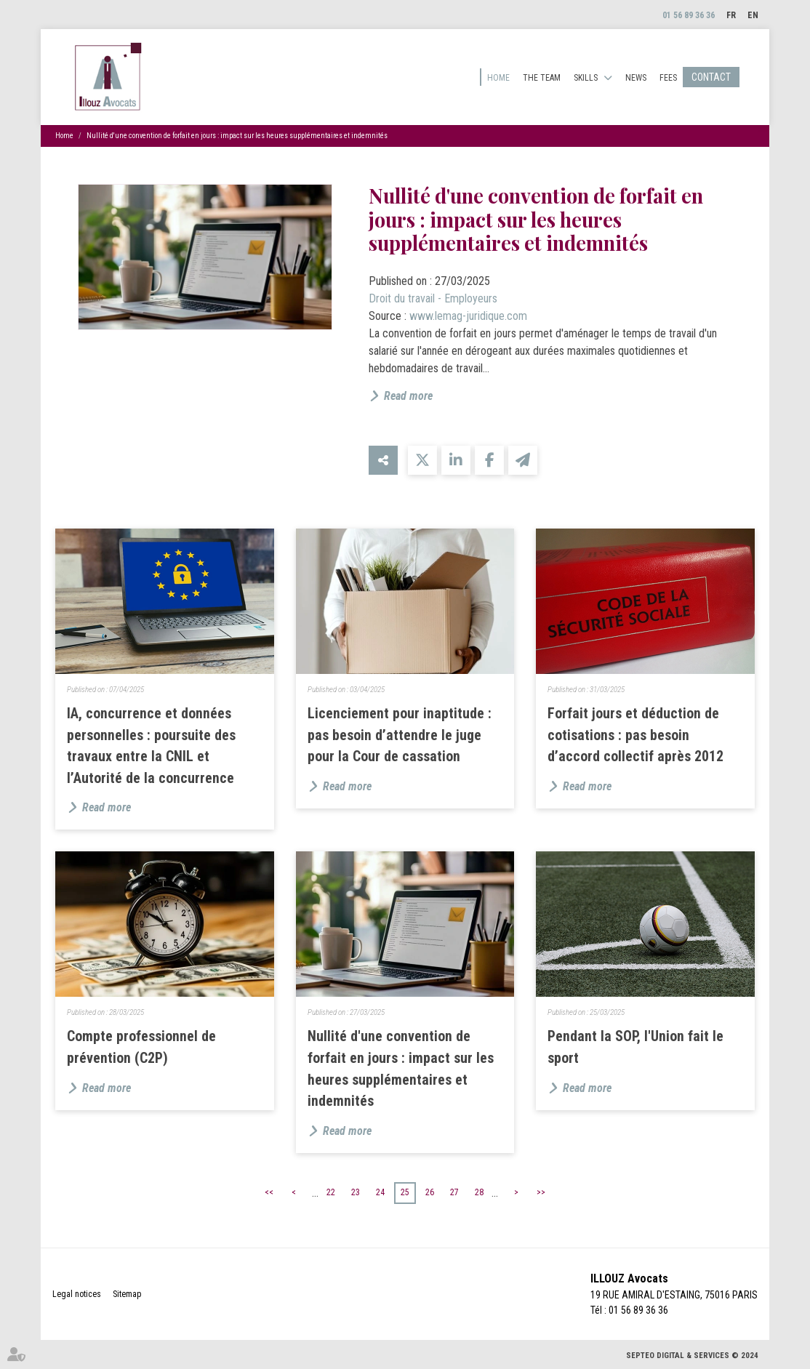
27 (454, 1192)
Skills (586, 78)
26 (429, 1192)
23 (355, 1192)
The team (542, 78)
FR (731, 15)
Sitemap (127, 1294)
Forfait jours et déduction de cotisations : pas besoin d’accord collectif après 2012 (635, 735)
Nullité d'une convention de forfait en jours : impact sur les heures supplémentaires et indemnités (237, 136)
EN (752, 15)
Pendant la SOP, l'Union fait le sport (635, 1047)
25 (405, 1192)
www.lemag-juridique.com (468, 316)
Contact (711, 77)
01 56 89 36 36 (688, 15)
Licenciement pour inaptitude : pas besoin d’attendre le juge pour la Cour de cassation (400, 735)
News (635, 78)
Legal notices (76, 1294)
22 (330, 1192)
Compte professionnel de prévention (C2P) (141, 1047)
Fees (668, 78)
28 (479, 1192)
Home (498, 78)
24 (380, 1192)
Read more (408, 396)
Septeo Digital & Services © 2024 (692, 1355)
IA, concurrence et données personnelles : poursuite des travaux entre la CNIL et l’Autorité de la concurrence (151, 746)
